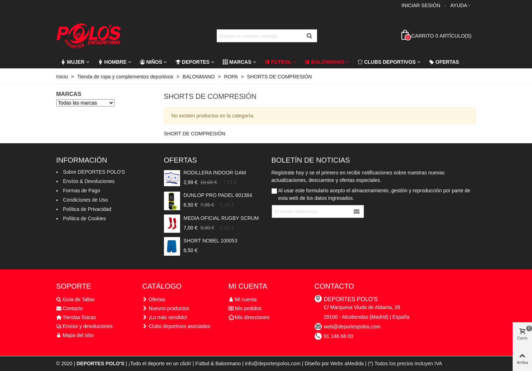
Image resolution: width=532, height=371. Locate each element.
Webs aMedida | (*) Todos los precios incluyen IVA (386, 363)
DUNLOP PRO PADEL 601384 (218, 195)
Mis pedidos (245, 308)
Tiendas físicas (76, 317)
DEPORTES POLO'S (351, 299)
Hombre (112, 62)
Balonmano (324, 62)
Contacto (69, 308)
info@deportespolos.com (273, 363)
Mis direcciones (249, 317)
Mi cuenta (243, 299)
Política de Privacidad (87, 209)
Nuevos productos (165, 308)
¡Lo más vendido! (164, 317)
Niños (151, 62)
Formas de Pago (81, 190)
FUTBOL (278, 62)
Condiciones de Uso (85, 200)
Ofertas (444, 62)
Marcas (237, 62)
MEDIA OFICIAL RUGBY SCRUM (221, 218)
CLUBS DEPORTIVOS (387, 62)
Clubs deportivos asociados (176, 326)
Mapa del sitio (75, 335)
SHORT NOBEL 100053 (210, 241)
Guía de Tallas (75, 299)
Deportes (192, 62)
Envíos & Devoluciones (89, 181)
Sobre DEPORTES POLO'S (94, 172)
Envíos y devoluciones (84, 326)
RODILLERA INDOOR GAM (215, 172)
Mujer (73, 62)
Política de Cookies (84, 218)
